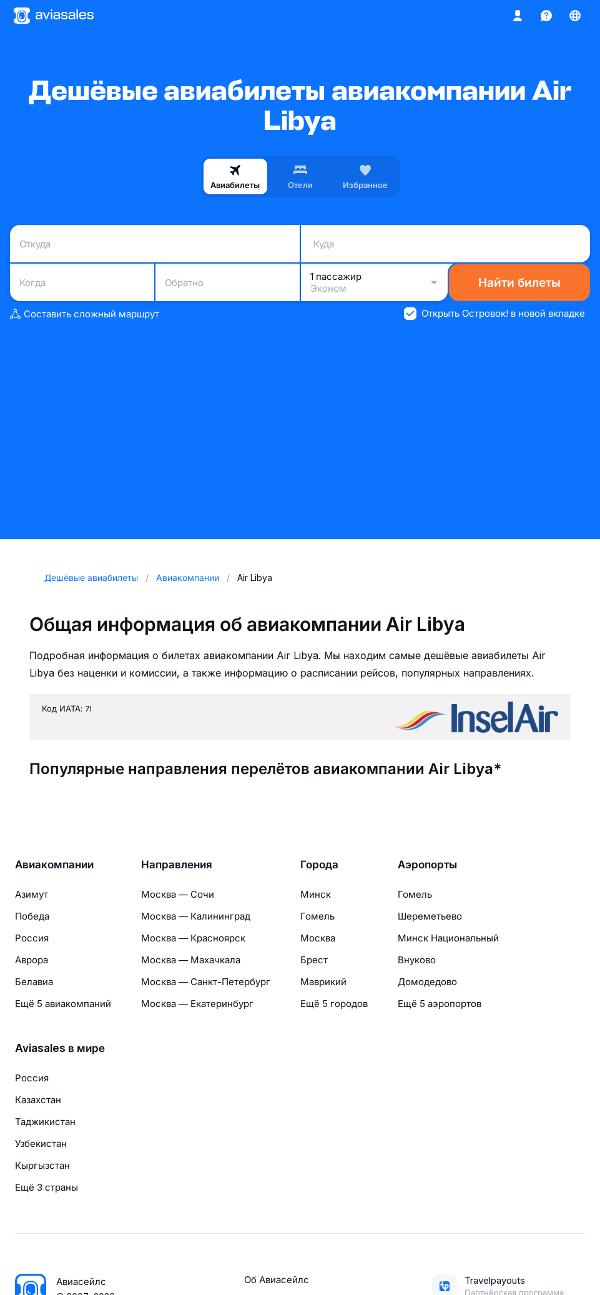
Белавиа (34, 982)
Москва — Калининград (195, 916)
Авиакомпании (54, 864)
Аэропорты (427, 864)
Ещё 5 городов (334, 1004)
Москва (317, 938)
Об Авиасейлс (276, 1280)
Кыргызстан (42, 1165)
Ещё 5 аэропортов (439, 1004)
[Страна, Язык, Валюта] (575, 15)
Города (319, 864)
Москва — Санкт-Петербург (205, 982)
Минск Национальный (448, 938)
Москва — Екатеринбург (197, 1004)
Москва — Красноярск (193, 938)
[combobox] (155, 243)
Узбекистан (41, 1143)
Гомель (317, 916)
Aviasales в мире (60, 1048)
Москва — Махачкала (190, 960)
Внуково (417, 960)
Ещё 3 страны (46, 1187)
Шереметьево (430, 916)
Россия (32, 938)
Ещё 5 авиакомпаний (63, 1004)
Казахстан (38, 1100)
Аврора (31, 960)
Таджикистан (45, 1122)
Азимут (31, 894)
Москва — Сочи (177, 894)
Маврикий (323, 982)
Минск (315, 894)
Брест (314, 960)
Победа (32, 916)
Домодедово (427, 982)
